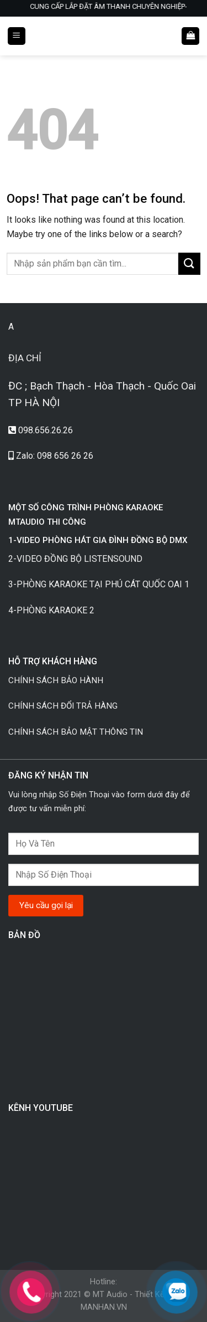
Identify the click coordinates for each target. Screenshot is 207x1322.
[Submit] (189, 263)
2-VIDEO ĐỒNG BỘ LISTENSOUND (76, 559)
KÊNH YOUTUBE (40, 1108)
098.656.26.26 (45, 430)
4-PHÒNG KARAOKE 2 (51, 610)
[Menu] (16, 36)
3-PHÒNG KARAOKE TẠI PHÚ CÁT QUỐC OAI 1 (98, 584)
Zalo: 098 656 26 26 (54, 455)
